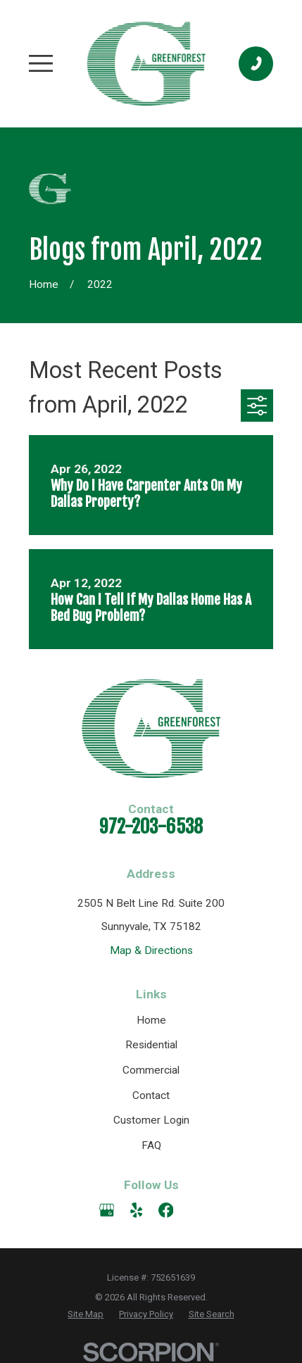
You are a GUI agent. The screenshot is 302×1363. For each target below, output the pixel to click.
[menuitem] (85, 1314)
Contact (151, 1095)
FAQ (151, 1145)
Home (151, 1020)
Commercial (151, 1070)
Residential (151, 1044)
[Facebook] (166, 1210)
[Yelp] (136, 1210)
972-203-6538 (151, 826)
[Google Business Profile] (107, 1210)
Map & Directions (151, 950)
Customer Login (151, 1120)
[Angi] (195, 1210)
